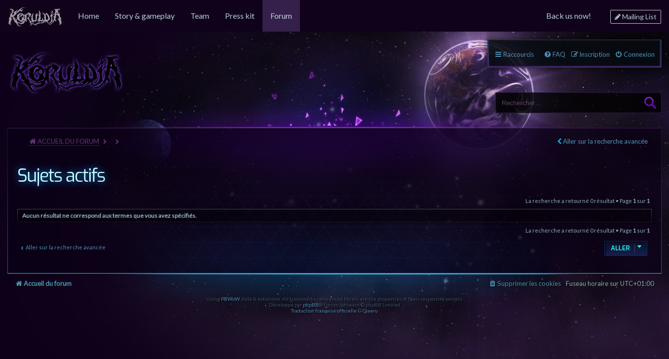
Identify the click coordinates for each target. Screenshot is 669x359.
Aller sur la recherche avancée (605, 141)
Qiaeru (370, 311)
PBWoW (230, 299)
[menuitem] (35, 16)
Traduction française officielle (324, 311)
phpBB (311, 305)
